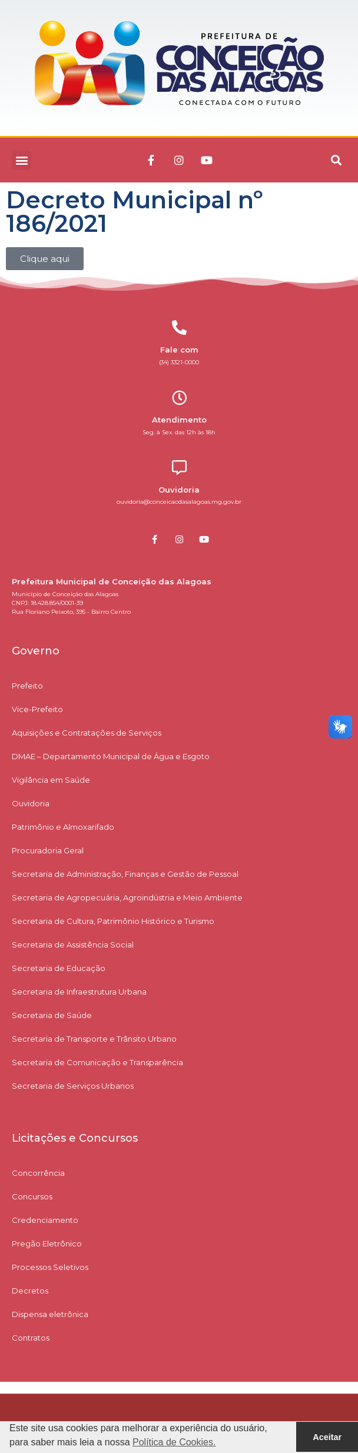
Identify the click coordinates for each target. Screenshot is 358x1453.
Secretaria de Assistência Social (73, 944)
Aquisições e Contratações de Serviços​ (86, 732)
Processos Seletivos (50, 1267)
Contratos (30, 1337)
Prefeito (27, 685)
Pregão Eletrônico (47, 1243)
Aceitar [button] (327, 1437)
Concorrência (38, 1173)
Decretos (30, 1290)
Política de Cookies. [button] (174, 1442)
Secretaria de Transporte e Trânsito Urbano (94, 1038)
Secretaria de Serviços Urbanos (73, 1085)
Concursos (32, 1196)
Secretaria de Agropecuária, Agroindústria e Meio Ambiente (127, 897)
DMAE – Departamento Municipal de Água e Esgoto (111, 756)
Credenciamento (45, 1220)
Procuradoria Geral (48, 850)
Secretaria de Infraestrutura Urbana (79, 991)
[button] (21, 160)
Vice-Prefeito (37, 709)
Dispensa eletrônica (50, 1314)
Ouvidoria (30, 803)
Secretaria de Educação (58, 968)
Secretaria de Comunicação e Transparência (97, 1062)
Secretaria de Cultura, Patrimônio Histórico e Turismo (113, 921)
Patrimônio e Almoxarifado (63, 827)
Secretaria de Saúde (52, 1015)
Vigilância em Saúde (51, 779)
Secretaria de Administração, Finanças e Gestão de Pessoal (125, 874)
